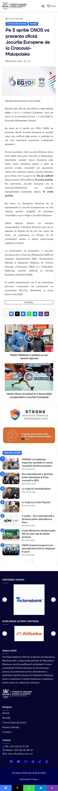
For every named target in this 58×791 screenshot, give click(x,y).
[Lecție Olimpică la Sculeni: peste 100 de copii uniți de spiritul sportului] (10, 535)
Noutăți (19, 19)
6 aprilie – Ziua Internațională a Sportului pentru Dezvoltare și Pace (38, 519)
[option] (29, 599)
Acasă (10, 19)
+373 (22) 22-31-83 (18, 746)
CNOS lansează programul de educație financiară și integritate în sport (38, 548)
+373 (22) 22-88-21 (23, 750)
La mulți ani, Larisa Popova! (36, 502)
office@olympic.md (23, 754)
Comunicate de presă (16, 24)
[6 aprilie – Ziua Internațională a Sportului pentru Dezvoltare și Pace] (10, 520)
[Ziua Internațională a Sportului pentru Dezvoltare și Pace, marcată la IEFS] (10, 478)
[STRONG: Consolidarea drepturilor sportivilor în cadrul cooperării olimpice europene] (10, 463)
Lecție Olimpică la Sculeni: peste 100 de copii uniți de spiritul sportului (38, 534)
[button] (4, 599)
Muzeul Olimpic (10, 727)
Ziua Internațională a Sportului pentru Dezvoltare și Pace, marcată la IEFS (37, 477)
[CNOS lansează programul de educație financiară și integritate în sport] (10, 549)
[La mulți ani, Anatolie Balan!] (10, 493)
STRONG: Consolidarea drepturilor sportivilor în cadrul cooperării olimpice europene (37, 462)
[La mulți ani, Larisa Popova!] (10, 506)
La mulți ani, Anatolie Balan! (36, 489)
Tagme (35, 779)
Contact (6, 732)
